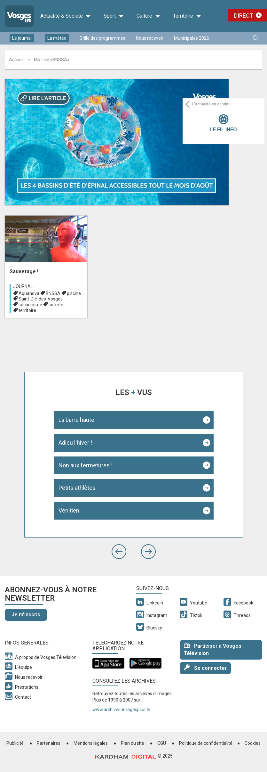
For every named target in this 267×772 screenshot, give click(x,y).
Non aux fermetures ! (86, 465)
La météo (57, 38)
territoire (27, 310)
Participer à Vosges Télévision (212, 649)
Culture (148, 16)
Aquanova (29, 293)
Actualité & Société (65, 16)
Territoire (187, 16)
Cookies (253, 743)
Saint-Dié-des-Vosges (41, 298)
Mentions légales (91, 743)
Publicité (15, 743)
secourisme (30, 304)
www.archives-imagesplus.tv (121, 709)
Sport (114, 16)
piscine (74, 293)
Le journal (22, 38)
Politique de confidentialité (205, 743)
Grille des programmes (102, 38)
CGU (161, 743)
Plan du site (132, 743)
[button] (119, 551)
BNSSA (53, 293)
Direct (243, 15)
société (56, 304)
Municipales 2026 (191, 38)
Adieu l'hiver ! (75, 442)
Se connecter (205, 667)
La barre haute (76, 419)
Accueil (16, 59)
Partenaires (48, 743)
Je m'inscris (26, 615)
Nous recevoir (149, 38)
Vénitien (69, 510)
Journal (23, 286)
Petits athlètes (77, 487)
